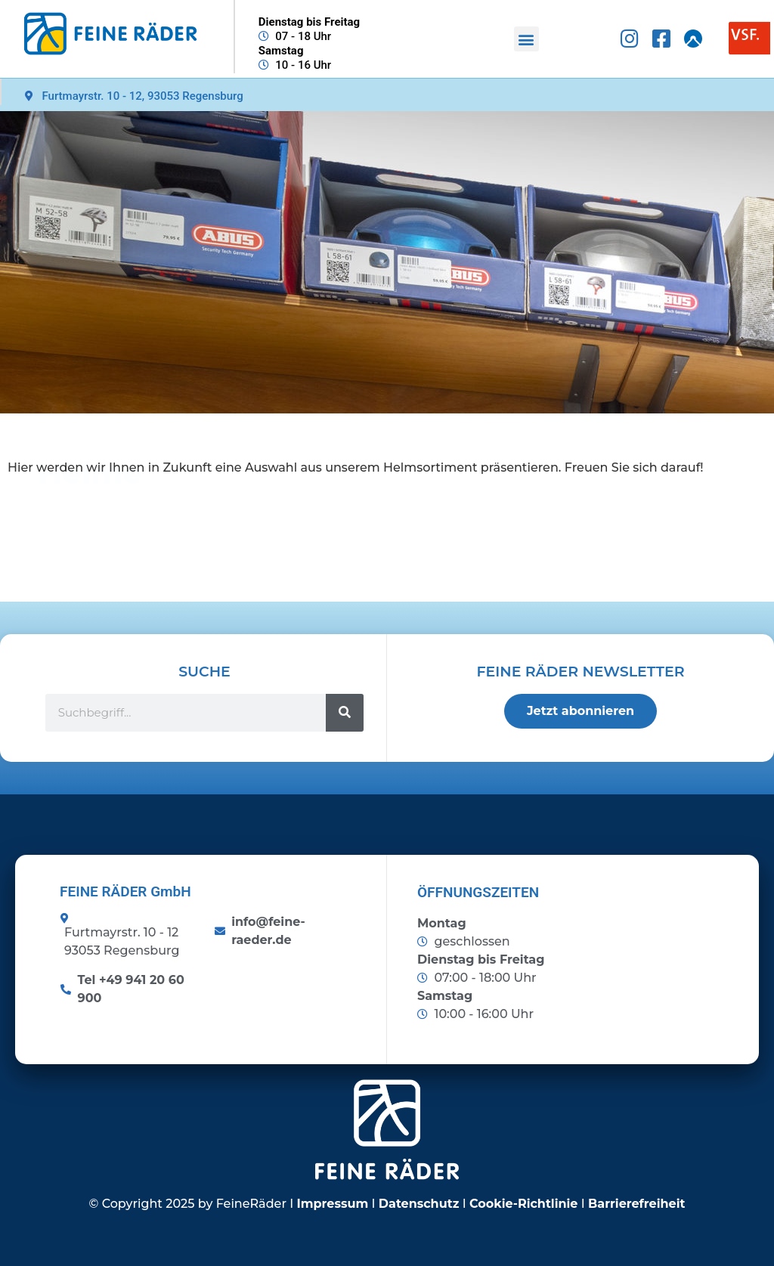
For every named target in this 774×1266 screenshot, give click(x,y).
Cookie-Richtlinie (523, 1203)
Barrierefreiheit (636, 1203)
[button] (526, 38)
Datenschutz (419, 1203)
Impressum (333, 1203)
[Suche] (345, 713)
